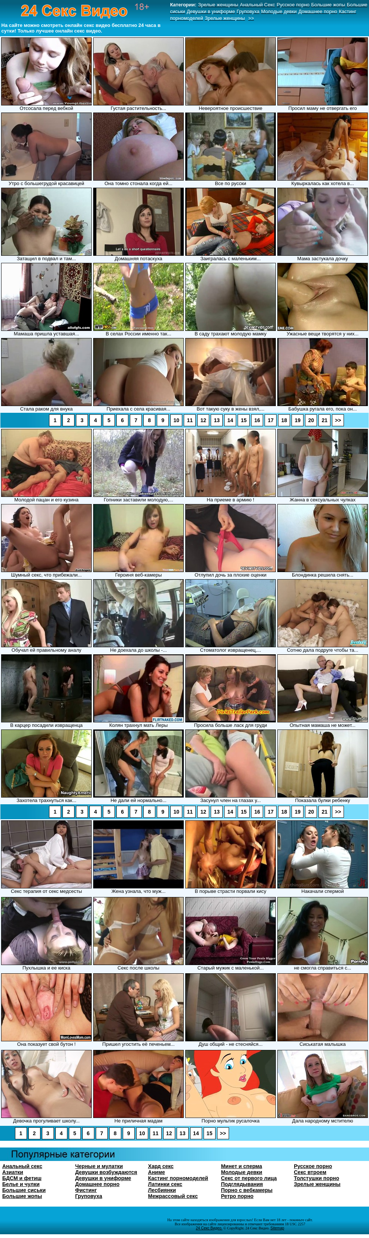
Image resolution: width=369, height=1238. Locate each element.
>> (338, 420)
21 (324, 420)
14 (230, 420)
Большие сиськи (24, 1190)
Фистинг (86, 1190)
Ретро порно (237, 1196)
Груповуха (88, 1196)
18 (284, 420)
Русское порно (313, 1166)
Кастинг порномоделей (178, 1178)
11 (190, 420)
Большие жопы (22, 1196)
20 (311, 420)
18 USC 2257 (294, 1224)
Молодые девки (241, 1172)
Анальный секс (22, 1166)
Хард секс (161, 1166)
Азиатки (12, 1172)
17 (271, 420)
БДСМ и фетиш (22, 1178)
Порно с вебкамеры (246, 1190)
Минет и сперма (241, 1166)
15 (244, 420)
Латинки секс (165, 1184)
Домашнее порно (97, 1184)
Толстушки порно (316, 1178)
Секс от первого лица (249, 1178)
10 (176, 420)
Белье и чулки (21, 1184)
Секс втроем (310, 1172)
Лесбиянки (162, 1190)
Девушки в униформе (103, 1178)
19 (298, 420)
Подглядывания (242, 1184)
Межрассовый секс (173, 1196)
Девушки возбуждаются (106, 1172)
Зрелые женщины (317, 1184)
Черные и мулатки (99, 1166)
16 (257, 420)
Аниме (156, 1172)
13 (217, 420)
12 (203, 420)
